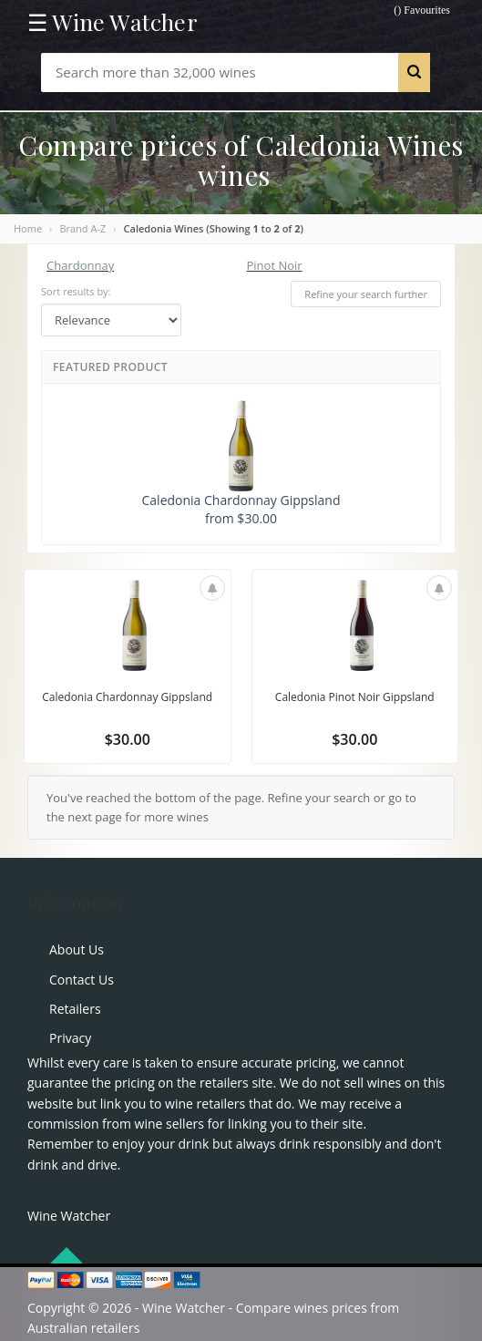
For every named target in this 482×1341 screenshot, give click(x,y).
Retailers (75, 1008)
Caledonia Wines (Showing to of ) (213, 228)
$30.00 (127, 739)
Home (28, 228)
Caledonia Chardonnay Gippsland (127, 697)
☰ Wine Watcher (112, 22)
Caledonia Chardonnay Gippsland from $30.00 (241, 463)
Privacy (70, 1038)
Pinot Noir (275, 265)
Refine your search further (365, 294)
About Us (76, 949)
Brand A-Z (82, 228)
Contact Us (81, 979)
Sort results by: (76, 291)
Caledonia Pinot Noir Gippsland (355, 697)
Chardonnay (80, 265)
